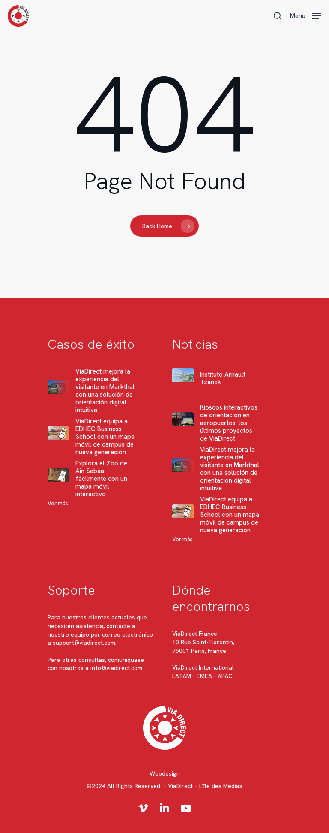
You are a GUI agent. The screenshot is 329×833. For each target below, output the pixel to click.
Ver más (58, 503)
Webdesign (165, 773)
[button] (305, 15)
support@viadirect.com (84, 642)
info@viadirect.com (116, 668)
